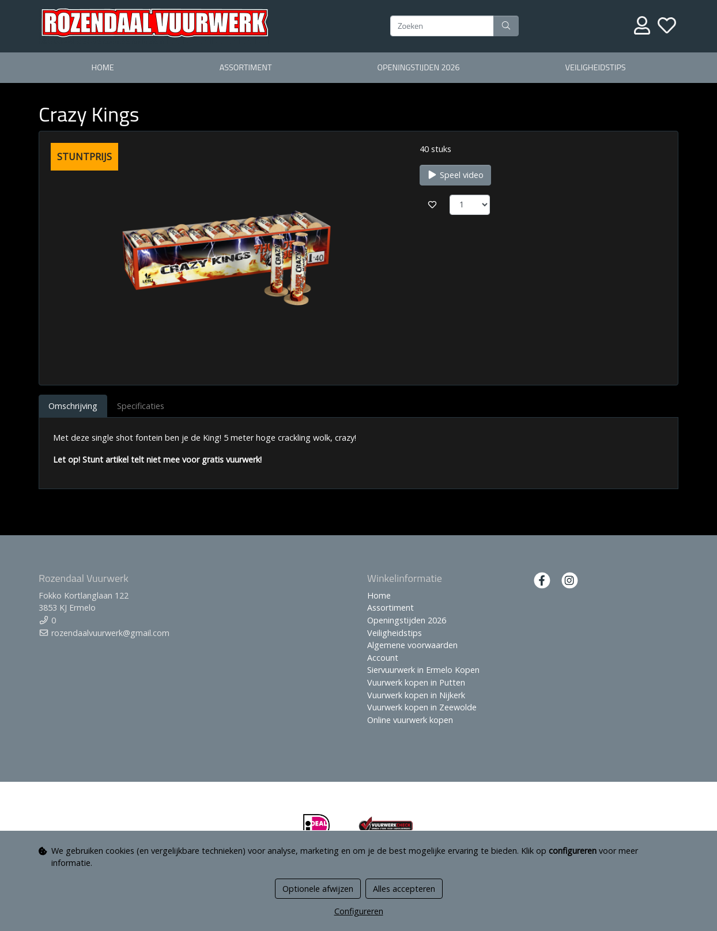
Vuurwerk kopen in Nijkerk (416, 695)
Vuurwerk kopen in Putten (416, 682)
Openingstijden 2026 (418, 67)
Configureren (358, 911)
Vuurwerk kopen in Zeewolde (422, 707)
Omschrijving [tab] (72, 405)
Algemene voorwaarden (412, 644)
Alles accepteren (404, 888)
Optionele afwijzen (317, 888)
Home (102, 67)
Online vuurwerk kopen (410, 719)
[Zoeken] (442, 26)
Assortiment (246, 67)
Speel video (455, 174)
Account (382, 657)
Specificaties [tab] (140, 405)
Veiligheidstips (595, 67)
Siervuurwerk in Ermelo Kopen (423, 669)
